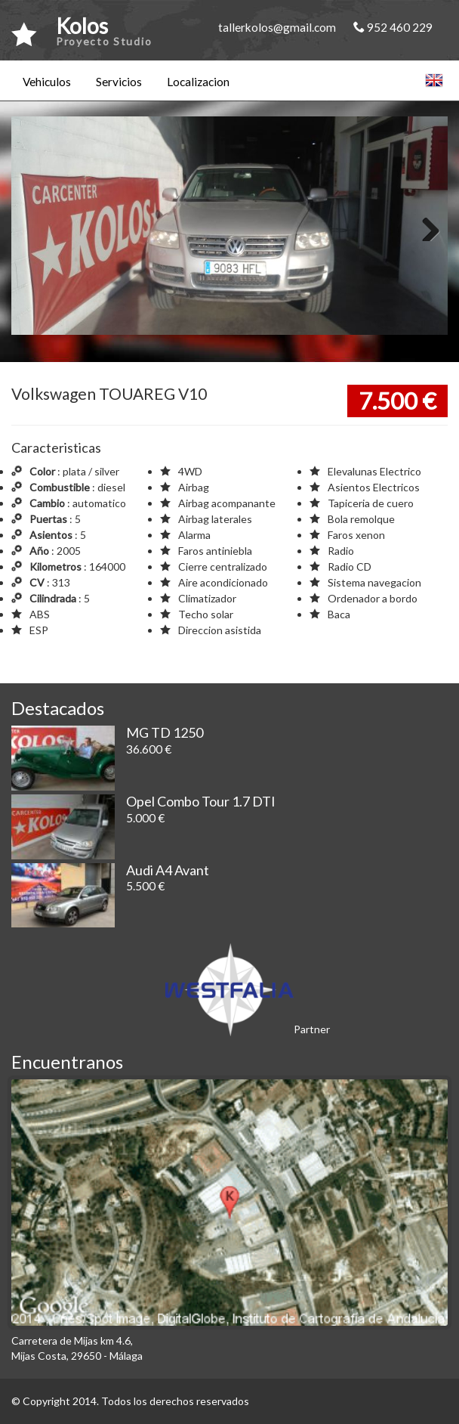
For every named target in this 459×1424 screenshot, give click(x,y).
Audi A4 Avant (167, 870)
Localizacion (198, 81)
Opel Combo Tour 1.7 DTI (201, 801)
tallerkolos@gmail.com (277, 27)
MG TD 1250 (164, 732)
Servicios (119, 81)
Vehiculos (47, 81)
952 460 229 (393, 27)
